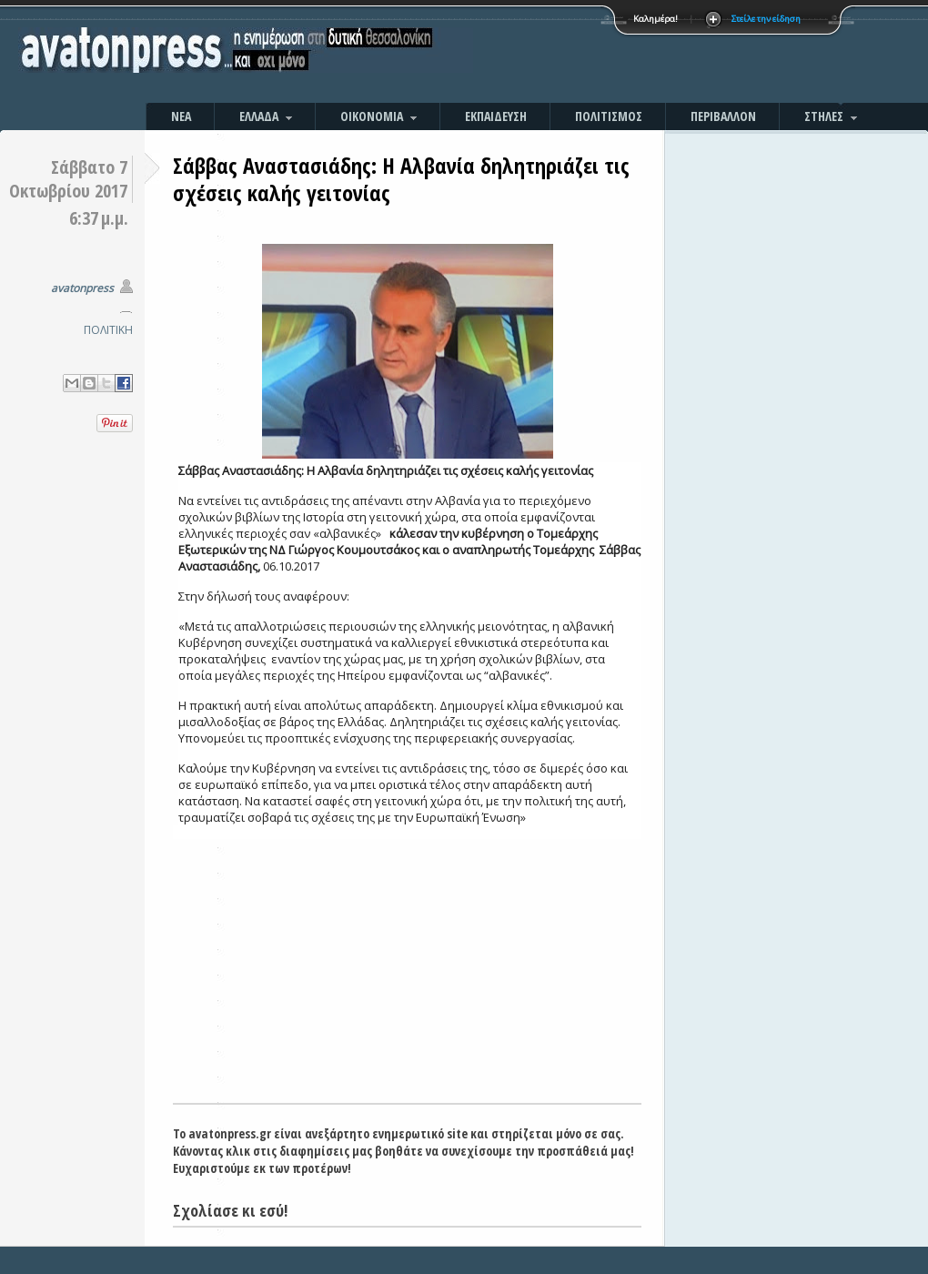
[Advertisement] (659, 55)
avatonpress (82, 288)
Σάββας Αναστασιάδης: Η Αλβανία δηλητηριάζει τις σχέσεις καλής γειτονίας (401, 178)
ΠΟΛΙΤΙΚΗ (108, 330)
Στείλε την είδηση (766, 19)
